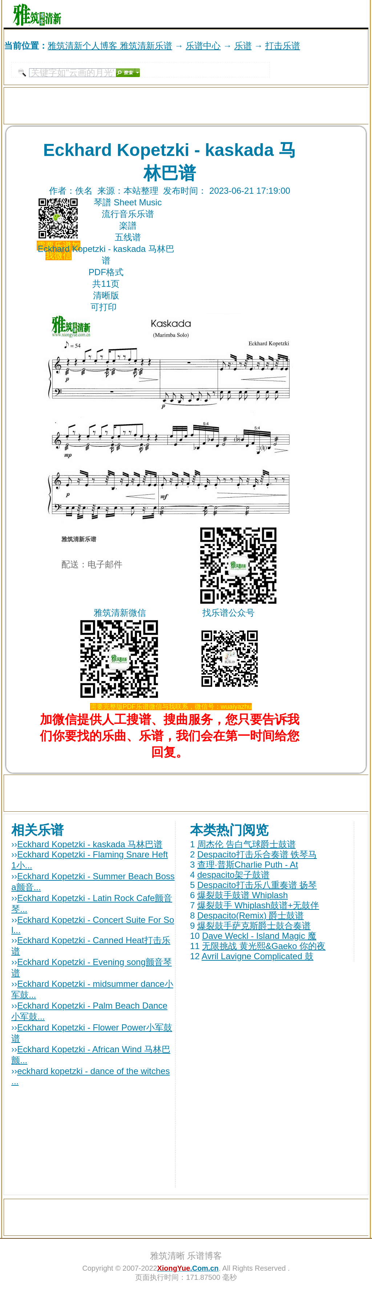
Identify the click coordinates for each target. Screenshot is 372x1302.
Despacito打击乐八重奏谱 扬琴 (257, 885)
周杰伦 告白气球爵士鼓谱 (246, 844)
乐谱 (243, 46)
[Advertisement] (283, 14)
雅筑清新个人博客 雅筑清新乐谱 (110, 46)
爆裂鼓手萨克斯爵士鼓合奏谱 (254, 926)
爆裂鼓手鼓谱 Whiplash (242, 895)
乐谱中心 (203, 46)
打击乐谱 (282, 46)
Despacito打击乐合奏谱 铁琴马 (257, 854)
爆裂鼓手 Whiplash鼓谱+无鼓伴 (258, 905)
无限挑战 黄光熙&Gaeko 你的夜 (264, 946)
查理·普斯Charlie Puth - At (247, 864)
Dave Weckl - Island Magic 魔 (259, 936)
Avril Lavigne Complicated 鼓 (258, 956)
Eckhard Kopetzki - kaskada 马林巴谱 (89, 844)
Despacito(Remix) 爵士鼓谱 (250, 915)
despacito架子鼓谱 (233, 875)
